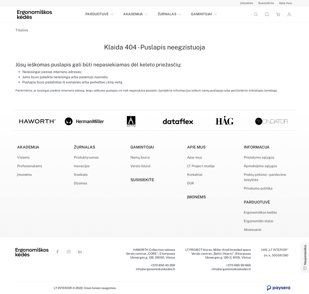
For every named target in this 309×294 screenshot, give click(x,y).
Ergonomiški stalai (258, 221)
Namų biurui (140, 157)
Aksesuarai (252, 230)
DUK (190, 183)
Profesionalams (29, 166)
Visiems (23, 157)
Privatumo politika (258, 188)
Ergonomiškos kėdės (260, 212)
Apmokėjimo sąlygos (260, 166)
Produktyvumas (86, 157)
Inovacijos (82, 166)
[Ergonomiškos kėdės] (34, 14)
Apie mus (194, 157)
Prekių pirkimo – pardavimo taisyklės (265, 177)
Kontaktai (194, 175)
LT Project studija (201, 166)
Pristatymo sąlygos (259, 157)
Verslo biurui (140, 166)
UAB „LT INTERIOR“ (274, 249)
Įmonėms (24, 175)
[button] (112, 14)
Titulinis (21, 30)
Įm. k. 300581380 (276, 255)
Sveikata (81, 175)
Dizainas (80, 183)
